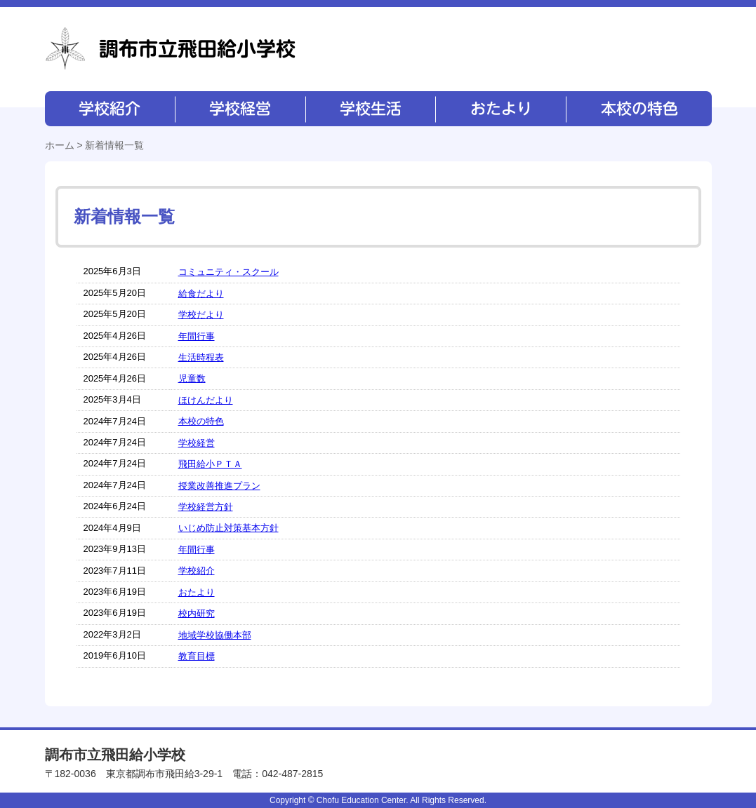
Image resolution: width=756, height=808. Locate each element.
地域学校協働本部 (214, 635)
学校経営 (240, 108)
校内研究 (196, 613)
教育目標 (196, 656)
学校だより (201, 314)
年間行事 (196, 336)
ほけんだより (205, 400)
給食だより (201, 293)
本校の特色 (638, 108)
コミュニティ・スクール (228, 272)
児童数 (192, 378)
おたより (499, 108)
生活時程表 (201, 357)
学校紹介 (110, 108)
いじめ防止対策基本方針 (228, 528)
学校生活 (370, 108)
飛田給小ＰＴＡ (210, 464)
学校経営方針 (205, 506)
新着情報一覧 (114, 145)
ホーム (59, 145)
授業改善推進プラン (219, 485)
